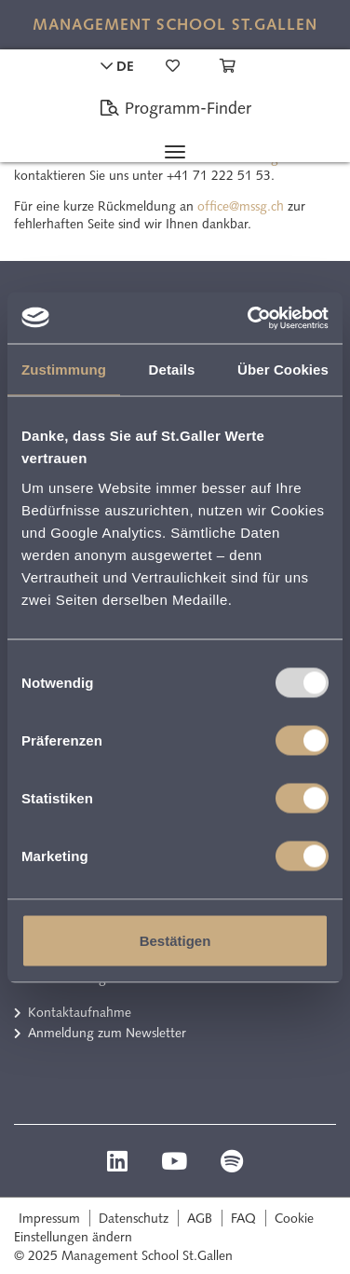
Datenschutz (133, 1218)
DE (117, 66)
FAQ (243, 1218)
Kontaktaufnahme (79, 1012)
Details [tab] (172, 369)
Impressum (49, 1218)
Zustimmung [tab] (63, 369)
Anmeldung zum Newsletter (107, 1032)
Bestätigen (175, 940)
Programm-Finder (175, 108)
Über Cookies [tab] (283, 369)
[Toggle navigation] (175, 152)
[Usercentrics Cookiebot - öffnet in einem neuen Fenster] (249, 318)
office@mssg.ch (240, 206)
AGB (199, 1218)
